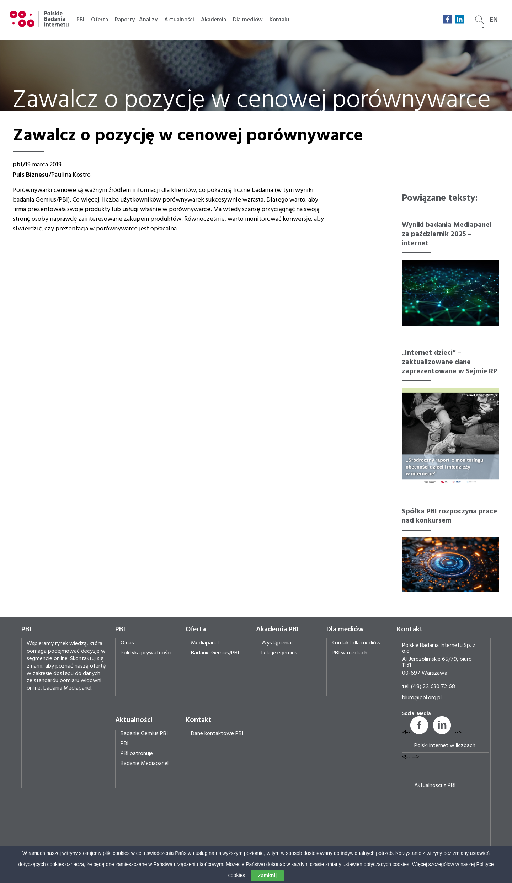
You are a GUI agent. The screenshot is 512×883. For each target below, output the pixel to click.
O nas (127, 643)
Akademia (213, 20)
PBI (80, 20)
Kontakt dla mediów (356, 643)
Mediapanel (205, 643)
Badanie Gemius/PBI (215, 653)
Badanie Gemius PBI (144, 734)
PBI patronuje (137, 753)
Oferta (99, 20)
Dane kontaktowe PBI (217, 734)
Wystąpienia (276, 643)
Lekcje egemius (279, 653)
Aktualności (179, 20)
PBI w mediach (349, 653)
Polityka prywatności (146, 653)
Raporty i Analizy (136, 20)
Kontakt (280, 20)
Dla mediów (248, 20)
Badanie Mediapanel (145, 763)
